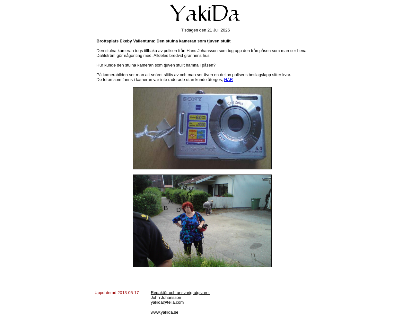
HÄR (228, 79)
